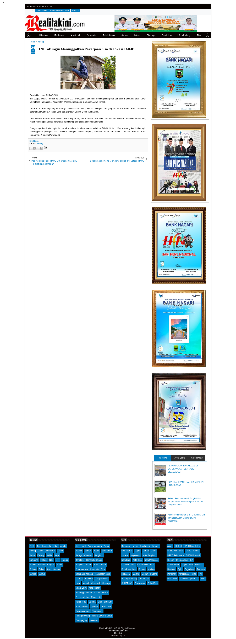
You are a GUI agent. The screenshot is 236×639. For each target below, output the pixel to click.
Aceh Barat (80, 546)
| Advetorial (67, 35)
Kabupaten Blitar (97, 569)
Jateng (40, 143)
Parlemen (171, 574)
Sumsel (33, 574)
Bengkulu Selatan (94, 560)
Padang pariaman (83, 592)
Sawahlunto (140, 583)
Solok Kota (153, 583)
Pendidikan (183, 574)
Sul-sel (33, 564)
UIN (169, 578)
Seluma (92, 602)
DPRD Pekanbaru (175, 555)
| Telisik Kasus (100, 35)
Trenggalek (97, 611)
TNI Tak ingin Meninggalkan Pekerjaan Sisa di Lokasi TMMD (86, 49)
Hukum (170, 560)
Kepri (57, 555)
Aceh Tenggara (95, 546)
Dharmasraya (81, 569)
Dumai (146, 551)
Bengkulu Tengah (83, 564)
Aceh (32, 546)
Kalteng (41, 555)
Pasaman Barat (101, 592)
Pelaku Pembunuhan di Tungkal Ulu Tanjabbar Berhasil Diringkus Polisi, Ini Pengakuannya (185, 501)
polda (203, 578)
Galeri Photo (197, 458)
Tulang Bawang (82, 616)
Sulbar (60, 564)
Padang (153, 574)
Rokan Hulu (80, 602)
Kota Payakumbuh (145, 564)
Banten (88, 551)
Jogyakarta (50, 551)
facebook (198, 6)
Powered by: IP (118, 635)
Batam (97, 551)
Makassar (126, 574)
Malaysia (199, 564)
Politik (193, 574)
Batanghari (107, 551)
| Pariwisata (83, 35)
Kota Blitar (137, 560)
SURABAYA (127, 583)
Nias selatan (94, 588)
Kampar (79, 578)
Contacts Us (41, 10)
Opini (180, 569)
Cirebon (155, 546)
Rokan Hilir (96, 597)
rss (207, 6)
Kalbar (60, 551)
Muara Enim (81, 588)
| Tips (190, 35)
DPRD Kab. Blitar (175, 551)
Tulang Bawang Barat (102, 616)
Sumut (42, 574)
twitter (193, 6)
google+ (202, 6)
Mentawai (95, 583)
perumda (194, 578)
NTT (58, 560)
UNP (175, 578)
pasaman (94, 620)
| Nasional (36, 35)
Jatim (40, 551)
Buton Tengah (100, 564)
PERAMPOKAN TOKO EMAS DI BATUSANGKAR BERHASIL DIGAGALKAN (183, 469)
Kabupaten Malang (84, 574)
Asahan (79, 551)
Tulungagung (81, 620)
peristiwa (184, 578)
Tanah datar (106, 606)
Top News (162, 458)
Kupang (142, 569)
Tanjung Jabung (82, 611)
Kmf (191, 564)
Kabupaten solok (102, 574)
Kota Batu (126, 560)
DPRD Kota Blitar (192, 546)
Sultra (41, 569)
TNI (200, 574)
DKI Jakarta (127, 551)
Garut (153, 551)
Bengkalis (99, 555)
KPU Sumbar (173, 564)
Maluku (43, 560)
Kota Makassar (151, 560)
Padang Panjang (129, 578)
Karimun (89, 578)
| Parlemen (51, 35)
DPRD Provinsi (193, 555)
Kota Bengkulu (149, 555)
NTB (51, 560)
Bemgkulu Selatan (83, 555)
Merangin (106, 583)
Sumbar (57, 569)
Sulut (48, 569)
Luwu (77, 583)
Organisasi (190, 569)
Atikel (169, 546)
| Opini (129, 35)
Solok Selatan (81, 606)
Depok (137, 551)
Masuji (86, 583)
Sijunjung (108, 602)
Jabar (55, 546)
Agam (106, 546)
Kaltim (49, 555)
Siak (100, 602)
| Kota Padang (176, 35)
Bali (38, 546)
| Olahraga (142, 35)
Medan (145, 574)
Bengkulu (46, 546)
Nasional (171, 569)
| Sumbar (117, 35)
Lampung (34, 560)
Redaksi (75, 10)
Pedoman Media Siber (59, 10)
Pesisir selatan (82, 597)
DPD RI (178, 546)
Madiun (151, 569)
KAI (192, 560)
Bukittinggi (145, 546)
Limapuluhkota (101, 578)
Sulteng (33, 569)
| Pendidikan (158, 35)
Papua (65, 560)
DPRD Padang (192, 551)
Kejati (184, 564)
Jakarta (125, 555)
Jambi (63, 546)
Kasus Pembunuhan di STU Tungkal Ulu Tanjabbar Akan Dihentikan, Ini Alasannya (186, 518)
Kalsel (32, 555)
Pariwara (201, 569)
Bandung (126, 546)
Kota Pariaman (128, 564)
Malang (136, 574)
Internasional (182, 560)
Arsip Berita (179, 458)
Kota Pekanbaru (129, 569)
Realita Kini (104, 628)
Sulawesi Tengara (46, 564)
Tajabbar (94, 606)
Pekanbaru (144, 578)
